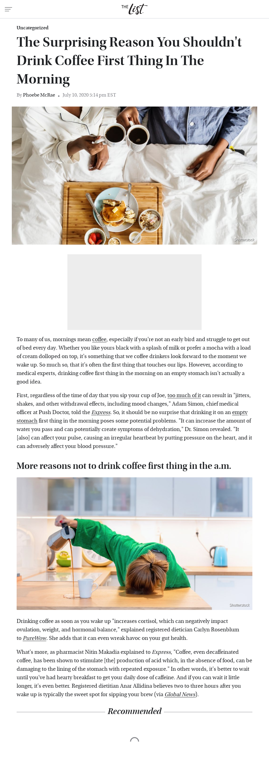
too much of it (184, 395)
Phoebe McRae (39, 95)
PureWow (34, 638)
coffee (99, 339)
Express (100, 412)
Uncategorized (32, 27)
